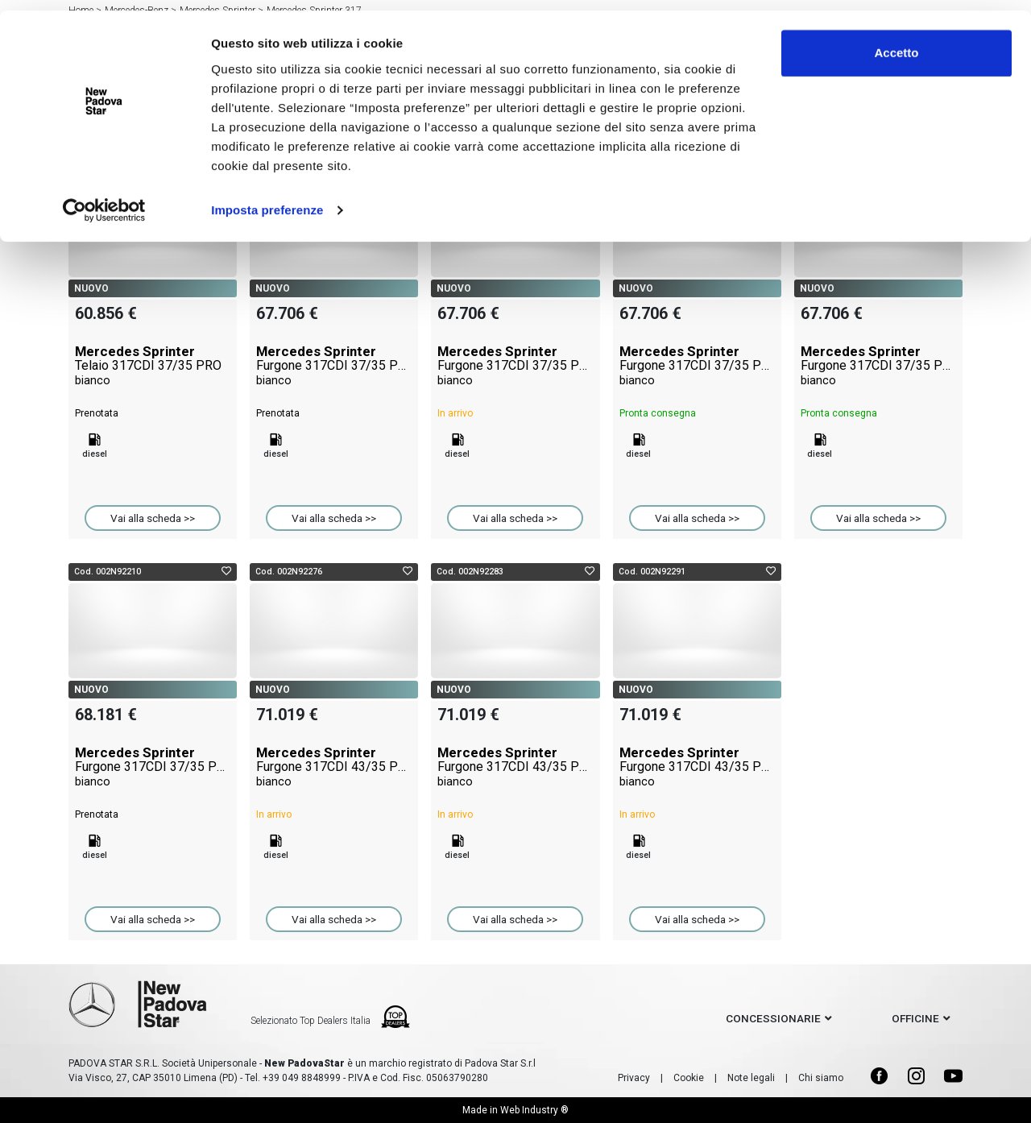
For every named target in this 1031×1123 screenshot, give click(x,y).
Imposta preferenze (267, 199)
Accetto (896, 42)
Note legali (751, 1078)
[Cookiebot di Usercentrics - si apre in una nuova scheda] (104, 200)
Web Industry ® (534, 1110)
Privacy (634, 1078)
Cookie (688, 1078)
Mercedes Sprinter (152, 365)
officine (915, 1018)
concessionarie (773, 1018)
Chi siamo (820, 1078)
